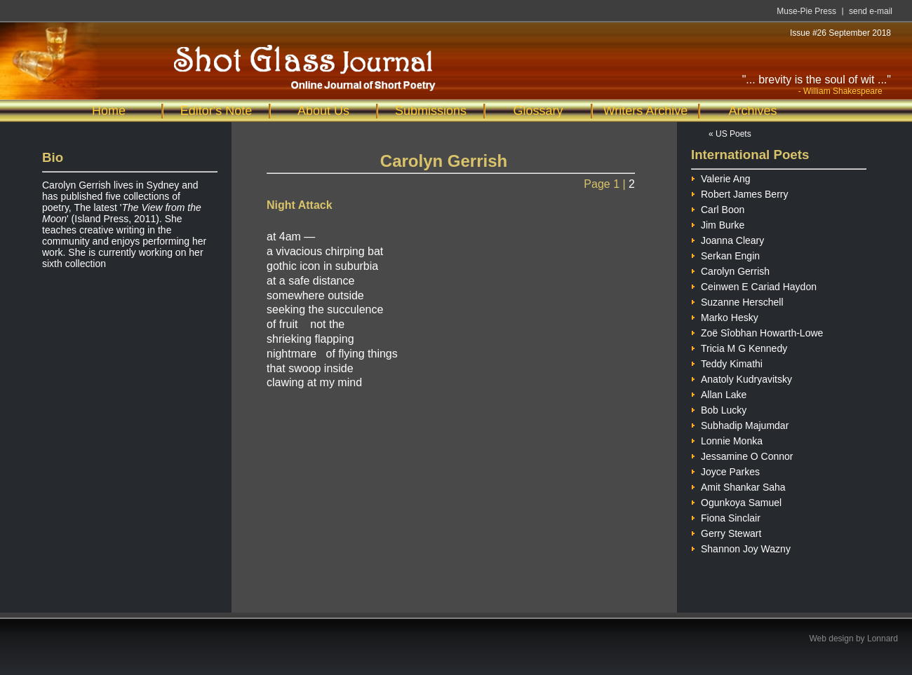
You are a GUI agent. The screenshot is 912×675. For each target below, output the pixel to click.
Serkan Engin (725, 254)
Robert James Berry (739, 192)
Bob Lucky (718, 408)
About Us (323, 111)
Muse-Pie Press (806, 11)
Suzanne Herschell (737, 300)
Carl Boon (717, 207)
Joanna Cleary (727, 238)
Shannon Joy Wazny (741, 547)
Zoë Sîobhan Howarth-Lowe (757, 331)
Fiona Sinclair (725, 516)
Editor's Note (216, 111)
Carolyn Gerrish (730, 269)
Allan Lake (718, 393)
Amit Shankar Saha (738, 485)
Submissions (431, 111)
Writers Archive (645, 111)
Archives (752, 111)
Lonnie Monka (727, 439)
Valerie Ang (721, 177)
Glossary (538, 111)
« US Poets (730, 134)
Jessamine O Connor (742, 454)
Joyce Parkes (725, 470)
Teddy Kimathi (727, 362)
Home (109, 111)
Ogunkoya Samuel (736, 500)
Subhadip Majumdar (740, 423)
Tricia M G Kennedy (739, 346)
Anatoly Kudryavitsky (741, 377)
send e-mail (870, 11)
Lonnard (882, 638)
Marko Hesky (724, 315)
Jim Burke (717, 223)
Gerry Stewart (726, 531)
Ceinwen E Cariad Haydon (754, 285)
